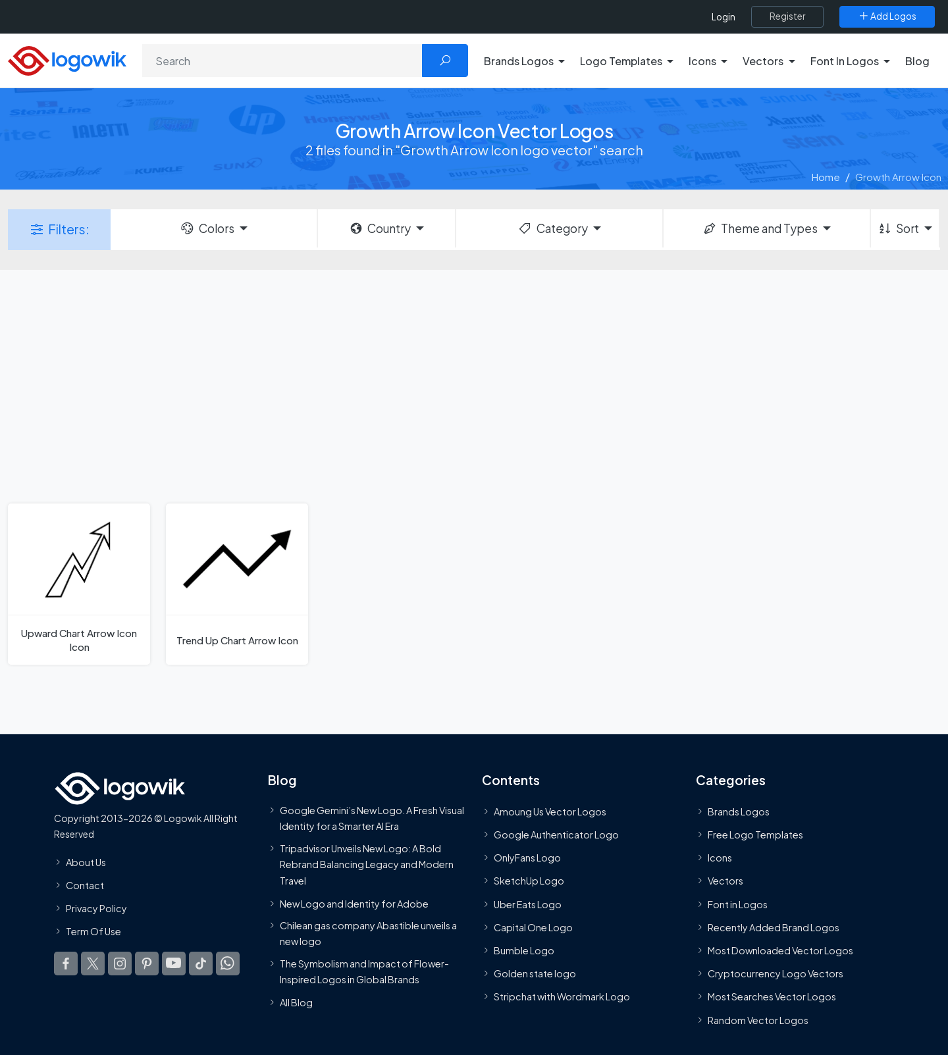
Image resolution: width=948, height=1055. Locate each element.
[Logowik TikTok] (201, 963)
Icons (720, 857)
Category (552, 228)
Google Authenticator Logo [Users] (556, 834)
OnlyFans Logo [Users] (527, 857)
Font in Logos (738, 904)
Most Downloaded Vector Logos (780, 950)
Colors (207, 228)
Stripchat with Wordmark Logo (562, 996)
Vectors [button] (763, 61)
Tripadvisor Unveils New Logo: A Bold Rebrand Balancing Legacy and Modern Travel (367, 864)
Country (380, 228)
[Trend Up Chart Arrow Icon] (237, 584)
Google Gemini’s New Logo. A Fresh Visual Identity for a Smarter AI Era (372, 818)
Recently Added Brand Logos (773, 927)
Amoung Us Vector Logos (550, 811)
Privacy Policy (96, 908)
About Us (86, 862)
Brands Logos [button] (519, 61)
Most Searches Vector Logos (772, 996)
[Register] (787, 16)
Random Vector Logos (758, 1020)
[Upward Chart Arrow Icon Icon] (79, 584)
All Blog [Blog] (296, 1002)
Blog (917, 61)
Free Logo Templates (755, 834)
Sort (898, 228)
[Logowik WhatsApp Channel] (228, 963)
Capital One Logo (533, 927)
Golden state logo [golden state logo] (535, 973)
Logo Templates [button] (621, 61)
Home (826, 176)
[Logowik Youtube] (174, 963)
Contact (85, 885)
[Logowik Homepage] (67, 59)
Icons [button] (702, 61)
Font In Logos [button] (844, 61)
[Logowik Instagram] (120, 963)
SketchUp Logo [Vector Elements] (529, 881)
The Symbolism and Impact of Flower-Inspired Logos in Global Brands (364, 971)
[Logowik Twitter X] (93, 963)
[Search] (282, 60)
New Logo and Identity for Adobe (354, 904)
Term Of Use (93, 931)
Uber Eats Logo (528, 904)
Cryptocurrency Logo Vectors (775, 973)
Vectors (725, 881)
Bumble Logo (524, 950)
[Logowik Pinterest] (147, 963)
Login (723, 16)
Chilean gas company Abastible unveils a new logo (368, 933)
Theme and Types (760, 228)
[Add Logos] (887, 16)
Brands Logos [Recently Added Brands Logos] (739, 811)
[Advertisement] (474, 385)
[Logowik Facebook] (66, 963)
